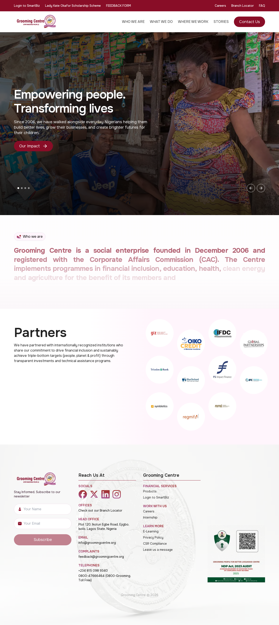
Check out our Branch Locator (100, 510)
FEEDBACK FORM (118, 6)
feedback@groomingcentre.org (101, 557)
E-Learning (151, 531)
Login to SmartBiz (27, 6)
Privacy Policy (153, 537)
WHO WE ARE (133, 21)
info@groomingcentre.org (97, 543)
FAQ (262, 6)
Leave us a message (158, 550)
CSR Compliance (155, 544)
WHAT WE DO (161, 21)
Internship (150, 517)
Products (150, 491)
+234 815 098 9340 (93, 571)
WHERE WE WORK (193, 21)
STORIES (221, 21)
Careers (220, 6)
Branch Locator (242, 6)
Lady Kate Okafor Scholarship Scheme (73, 6)
